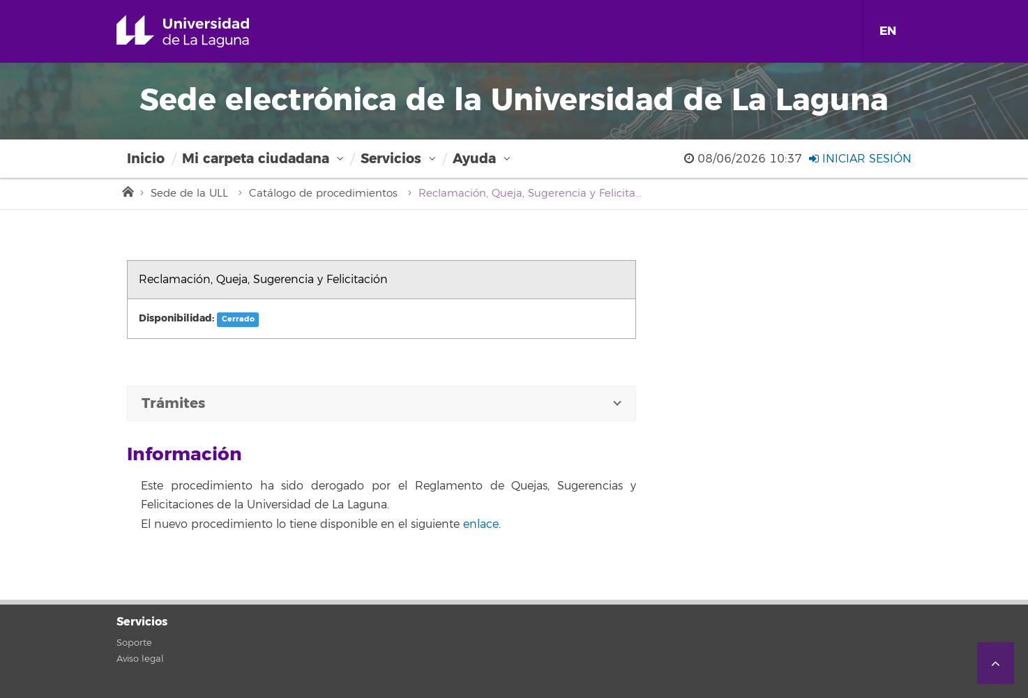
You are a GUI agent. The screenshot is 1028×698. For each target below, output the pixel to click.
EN (887, 31)
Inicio (146, 158)
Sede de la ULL (189, 193)
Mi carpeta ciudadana (255, 158)
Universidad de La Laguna (202, 31)
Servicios (391, 158)
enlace (481, 524)
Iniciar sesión (860, 159)
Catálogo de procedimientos (323, 193)
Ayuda (474, 158)
